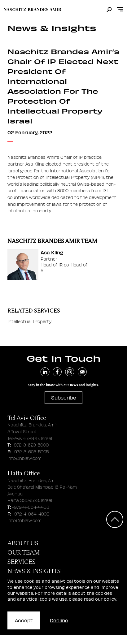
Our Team (23, 552)
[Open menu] (119, 9)
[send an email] (82, 372)
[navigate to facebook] (57, 372)
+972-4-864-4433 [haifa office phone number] (30, 507)
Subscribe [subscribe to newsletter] (63, 397)
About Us (22, 543)
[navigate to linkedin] (45, 372)
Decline (59, 620)
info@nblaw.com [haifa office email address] (24, 520)
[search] (109, 10)
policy (110, 599)
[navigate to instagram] (69, 372)
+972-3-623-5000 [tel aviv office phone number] (30, 445)
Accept (24, 620)
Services (21, 561)
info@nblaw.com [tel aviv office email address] (24, 458)
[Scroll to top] (114, 519)
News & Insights (34, 571)
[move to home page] (32, 9)
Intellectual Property (29, 321)
